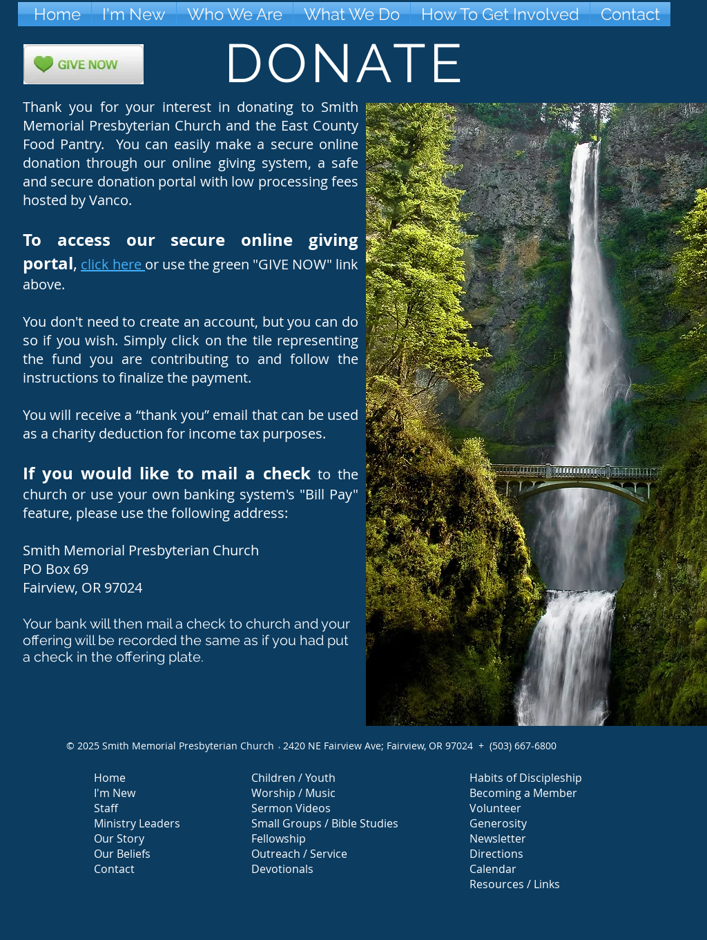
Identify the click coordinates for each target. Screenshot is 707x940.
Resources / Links (514, 884)
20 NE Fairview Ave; (340, 745)
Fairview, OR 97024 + (438, 745)
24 (288, 745)
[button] (235, 14)
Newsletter (497, 838)
